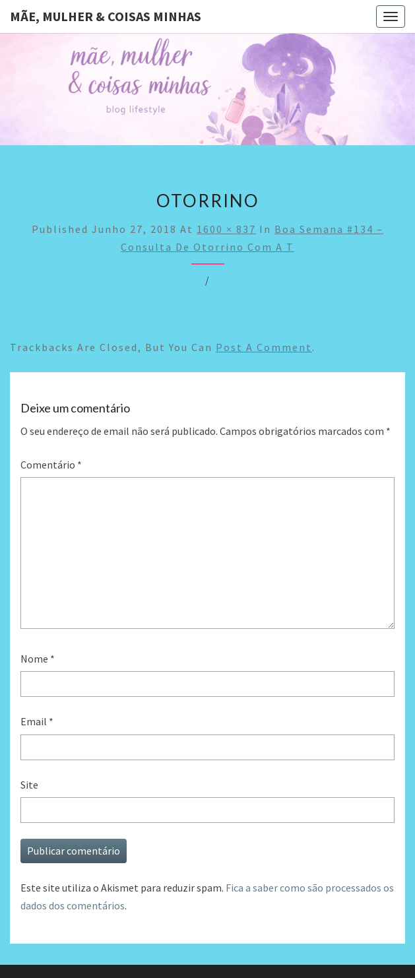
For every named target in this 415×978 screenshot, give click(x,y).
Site (29, 784)
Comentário (51, 464)
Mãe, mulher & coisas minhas (105, 16)
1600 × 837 (226, 229)
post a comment (264, 347)
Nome (37, 658)
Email (36, 721)
